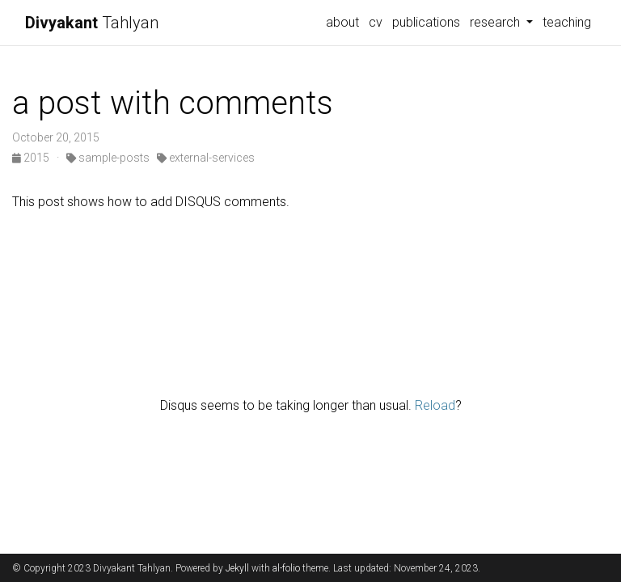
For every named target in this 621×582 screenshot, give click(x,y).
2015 (32, 157)
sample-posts (108, 157)
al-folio (286, 568)
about (342, 22)
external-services (206, 157)
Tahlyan (91, 22)
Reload (435, 405)
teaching (567, 22)
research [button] (496, 22)
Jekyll (237, 568)
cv (375, 22)
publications (426, 22)
